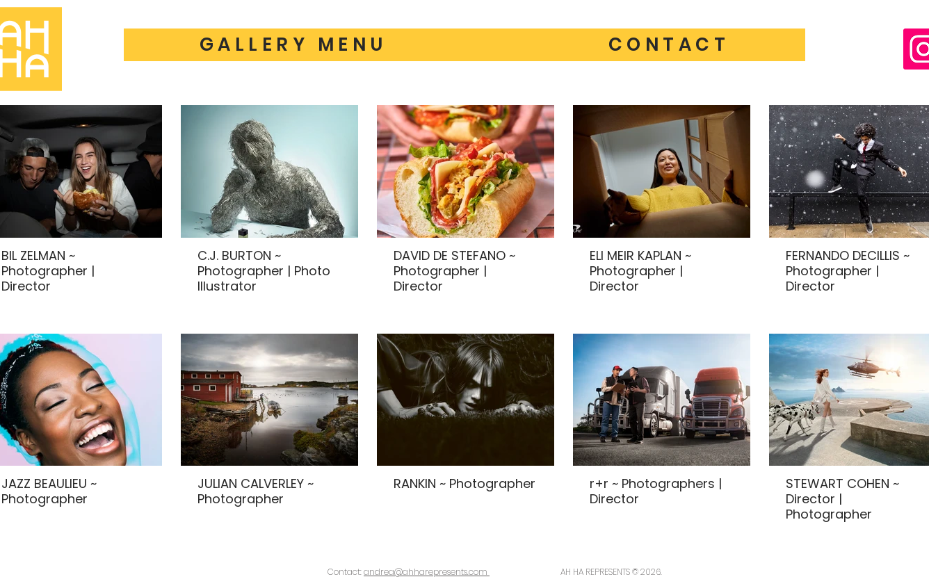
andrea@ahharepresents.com (427, 572)
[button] (669, 45)
